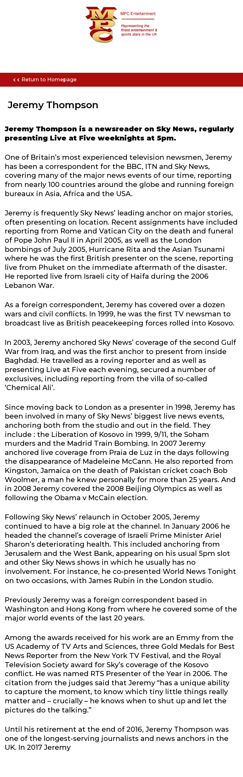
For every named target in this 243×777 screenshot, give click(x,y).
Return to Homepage (45, 80)
